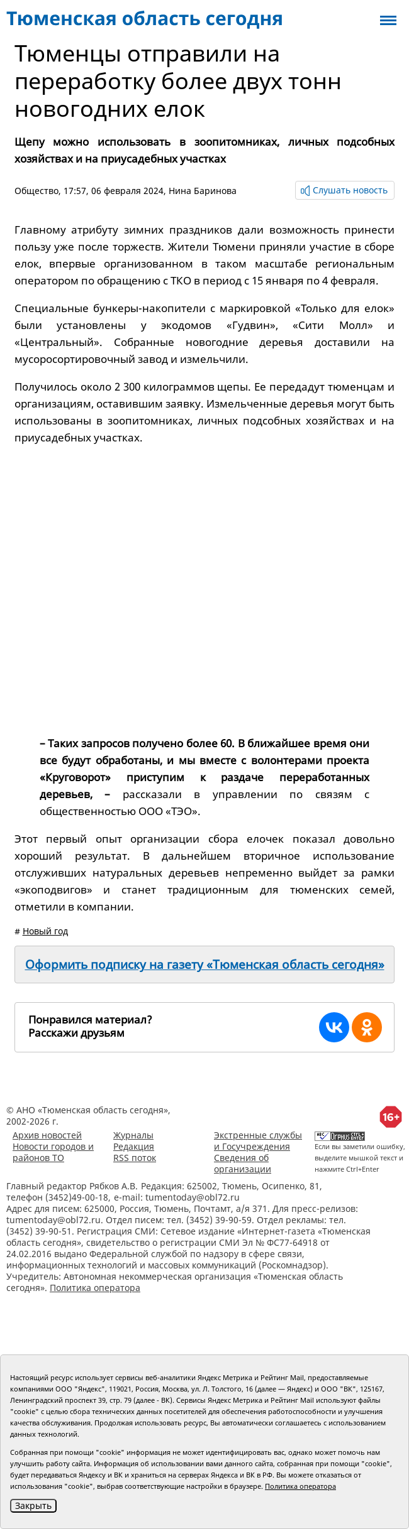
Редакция (133, 1146)
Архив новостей (47, 1135)
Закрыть (33, 1505)
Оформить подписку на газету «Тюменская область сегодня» (204, 964)
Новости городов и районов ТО (53, 1152)
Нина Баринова (203, 191)
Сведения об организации (242, 1163)
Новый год (45, 931)
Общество (36, 191)
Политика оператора (95, 1288)
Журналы (133, 1135)
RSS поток (134, 1158)
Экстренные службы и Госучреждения (258, 1140)
